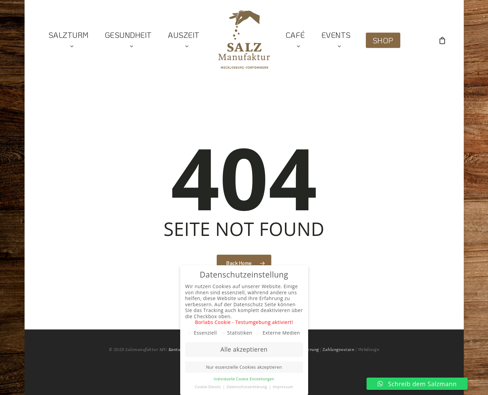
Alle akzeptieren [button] (244, 349)
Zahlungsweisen (338, 349)
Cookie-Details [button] (208, 386)
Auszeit (184, 40)
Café (295, 40)
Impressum (283, 386)
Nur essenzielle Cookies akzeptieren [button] (244, 367)
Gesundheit (128, 40)
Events (336, 40)
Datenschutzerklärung (247, 386)
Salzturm (68, 40)
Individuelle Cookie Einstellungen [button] (244, 379)
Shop (383, 40)
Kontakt (177, 349)
